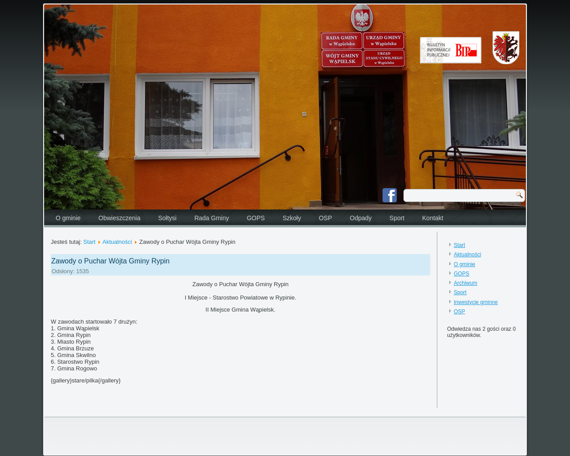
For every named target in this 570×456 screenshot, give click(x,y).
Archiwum (465, 283)
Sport (397, 218)
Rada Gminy (211, 218)
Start (89, 241)
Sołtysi (167, 218)
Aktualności (117, 241)
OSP (325, 218)
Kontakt (432, 218)
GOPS (256, 218)
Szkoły (292, 218)
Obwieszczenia (119, 218)
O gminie (68, 218)
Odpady (361, 218)
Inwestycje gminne (476, 302)
